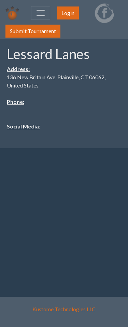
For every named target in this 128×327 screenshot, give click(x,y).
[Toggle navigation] (40, 13)
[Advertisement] (64, 218)
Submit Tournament (33, 31)
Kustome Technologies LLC (64, 309)
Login (67, 13)
